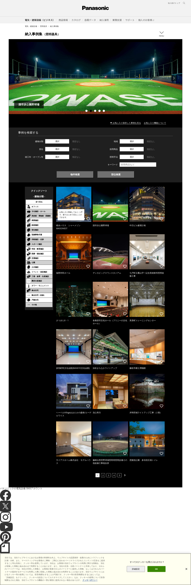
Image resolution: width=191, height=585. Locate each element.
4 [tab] (99, 111)
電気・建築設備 (31, 26)
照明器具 (43, 26)
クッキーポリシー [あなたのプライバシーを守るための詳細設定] (90, 580)
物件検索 (75, 174)
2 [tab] (91, 111)
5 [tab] (104, 111)
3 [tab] (95, 111)
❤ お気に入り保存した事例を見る (125, 122)
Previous (17, 78)
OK (156, 569)
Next (174, 78)
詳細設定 (136, 569)
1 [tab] (86, 111)
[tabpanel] (95, 78)
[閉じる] (186, 569)
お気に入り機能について (155, 122)
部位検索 (116, 174)
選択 (57, 141)
